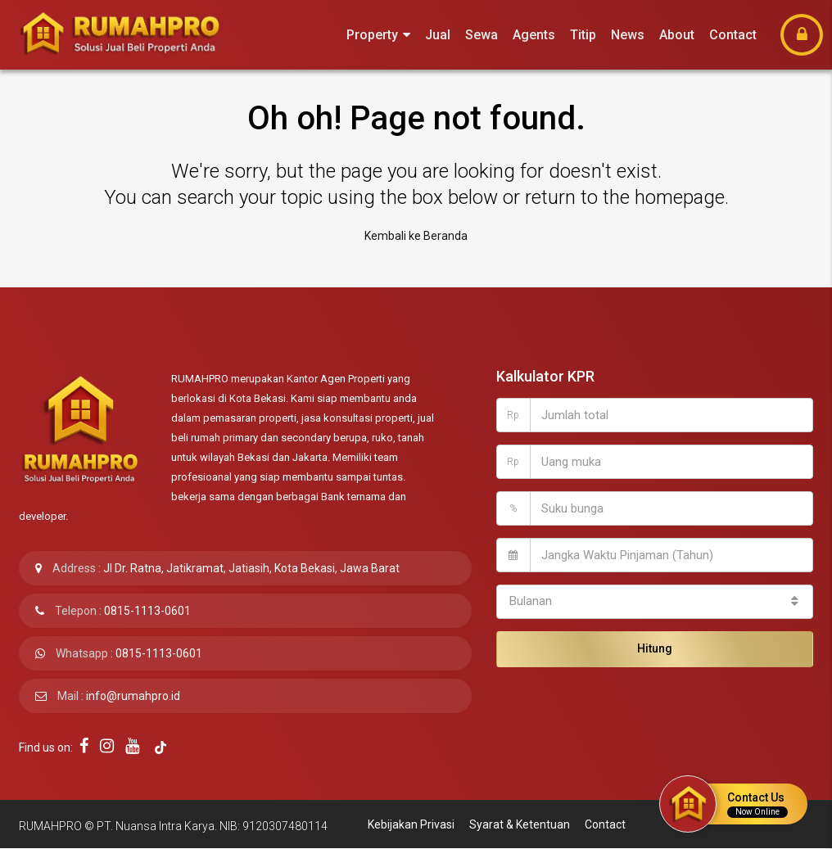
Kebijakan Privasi (411, 824)
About (676, 35)
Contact (733, 35)
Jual (437, 35)
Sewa (481, 35)
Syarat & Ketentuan (519, 824)
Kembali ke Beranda (416, 235)
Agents (534, 35)
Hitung (654, 648)
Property (372, 35)
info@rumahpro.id (133, 695)
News (627, 35)
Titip (583, 35)
